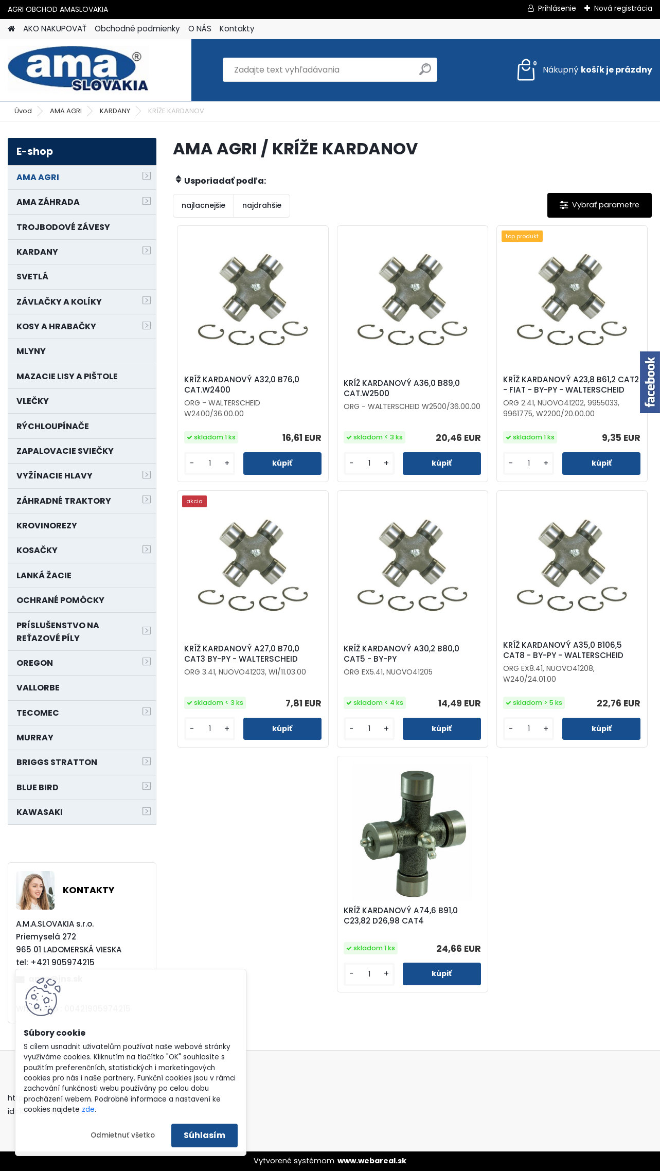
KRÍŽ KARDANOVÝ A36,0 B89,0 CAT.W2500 (402, 388)
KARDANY (115, 111)
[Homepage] (11, 29)
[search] (425, 73)
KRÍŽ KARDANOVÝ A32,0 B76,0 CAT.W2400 (241, 385)
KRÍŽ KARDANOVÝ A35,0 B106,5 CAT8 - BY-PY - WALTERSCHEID (563, 650)
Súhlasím (204, 1135)
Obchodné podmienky (137, 28)
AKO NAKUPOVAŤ (54, 28)
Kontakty (237, 28)
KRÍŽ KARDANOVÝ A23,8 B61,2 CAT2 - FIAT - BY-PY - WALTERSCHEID (571, 385)
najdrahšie (261, 205)
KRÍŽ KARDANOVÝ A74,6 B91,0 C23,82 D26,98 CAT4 (401, 916)
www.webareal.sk (371, 1161)
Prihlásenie (557, 8)
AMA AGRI (66, 111)
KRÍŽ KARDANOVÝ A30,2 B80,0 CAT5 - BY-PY (401, 654)
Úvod (23, 111)
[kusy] (209, 463)
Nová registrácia (623, 8)
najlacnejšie (203, 205)
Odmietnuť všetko (123, 1135)
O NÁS (199, 28)
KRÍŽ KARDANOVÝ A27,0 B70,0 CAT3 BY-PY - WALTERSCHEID (241, 654)
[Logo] (78, 70)
